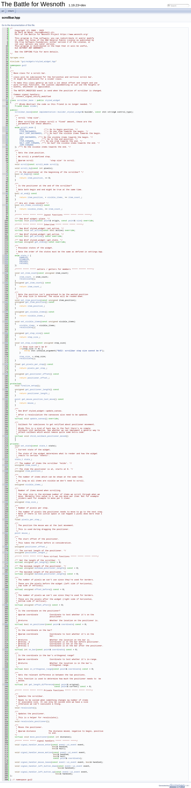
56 (5, 135)
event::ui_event (68, 744)
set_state (26, 445)
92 (5, 205)
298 (5, 605)
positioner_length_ (38, 393)
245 (5, 502)
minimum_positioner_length (49, 568)
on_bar (32, 649)
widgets (11, 11)
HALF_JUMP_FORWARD (29, 143)
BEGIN (22, 129)
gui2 (24, 65)
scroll (24, 164)
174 (5, 364)
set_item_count (29, 273)
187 (5, 389)
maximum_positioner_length (49, 574)
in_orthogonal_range (41, 669)
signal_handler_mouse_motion (36, 752)
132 (5, 282)
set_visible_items (30, 321)
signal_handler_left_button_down (39, 766)
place (33, 220)
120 (5, 259)
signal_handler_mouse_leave (36, 762)
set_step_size (28, 343)
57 (5, 137)
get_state (40, 242)
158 (5, 333)
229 (5, 471)
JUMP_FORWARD (26, 145)
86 (5, 193)
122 (5, 263)
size (79, 220)
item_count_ (74, 197)
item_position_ (36, 178)
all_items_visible (30, 205)
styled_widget (52, 100)
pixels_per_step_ (37, 368)
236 (5, 484)
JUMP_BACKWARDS (27, 137)
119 (5, 257)
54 (5, 131)
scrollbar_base (25, 100)
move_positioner (38, 737)
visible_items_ (55, 197)
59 (5, 141)
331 (5, 669)
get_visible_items (35, 312)
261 (5, 533)
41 (5, 106)
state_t (25, 255)
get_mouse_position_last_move (38, 399)
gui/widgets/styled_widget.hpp (39, 61)
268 (5, 546)
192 (5, 399)
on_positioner (37, 624)
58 (5, 139)
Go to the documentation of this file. (18, 25)
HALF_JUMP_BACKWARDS (30, 133)
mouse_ (31, 403)
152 (5, 321)
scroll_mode (27, 127)
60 (5, 143)
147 (5, 312)
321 (5, 649)
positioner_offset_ (38, 378)
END (21, 139)
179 (5, 374)
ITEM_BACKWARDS (27, 131)
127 (5, 273)
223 (5, 459)
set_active (35, 230)
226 (5, 465)
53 (5, 129)
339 (5, 684)
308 (5, 624)
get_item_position (35, 302)
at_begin (25, 174)
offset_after (42, 605)
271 (5, 552)
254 (5, 519)
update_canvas (37, 418)
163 (5, 343)
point (47, 220)
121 (5, 261)
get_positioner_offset (37, 374)
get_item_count (33, 282)
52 (5, 127)
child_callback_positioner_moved (48, 436)
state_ (27, 459)
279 (5, 568)
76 (5, 174)
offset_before (42, 589)
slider (33, 106)
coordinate (67, 624)
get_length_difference (41, 684)
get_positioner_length (37, 389)
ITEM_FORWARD (26, 141)
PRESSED (23, 261)
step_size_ (33, 337)
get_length (40, 562)
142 (5, 302)
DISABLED (24, 259)
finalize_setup (29, 385)
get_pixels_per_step (33, 364)
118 (5, 255)
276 (5, 562)
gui (3, 11)
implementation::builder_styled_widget (60, 112)
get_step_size (32, 333)
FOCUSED (23, 263)
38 (5, 100)
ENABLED (23, 257)
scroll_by (26, 168)
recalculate (25, 279)
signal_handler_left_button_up (37, 772)
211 (5, 436)
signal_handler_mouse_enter (36, 744)
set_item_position (30, 300)
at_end (24, 193)
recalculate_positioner (33, 721)
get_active (35, 236)
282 (5, 574)
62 (5, 147)
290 (5, 589)
